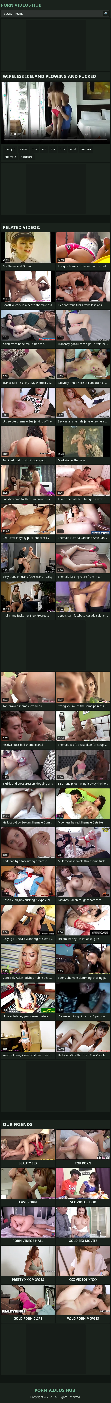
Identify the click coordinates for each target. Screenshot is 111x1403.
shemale (10, 157)
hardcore (27, 157)
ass (53, 149)
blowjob (10, 149)
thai (34, 149)
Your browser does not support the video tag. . (55, 113)
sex (44, 149)
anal (73, 149)
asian (23, 149)
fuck (62, 149)
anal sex (86, 149)
